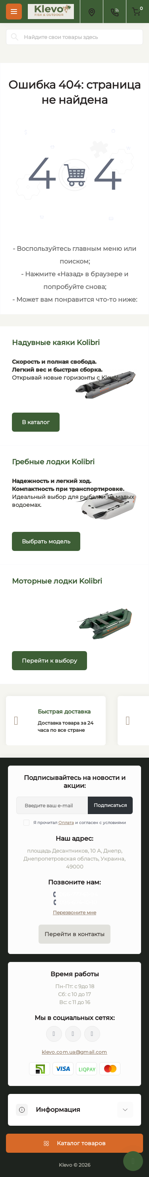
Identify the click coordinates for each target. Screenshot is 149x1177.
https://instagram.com (92, 1034)
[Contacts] (114, 11)
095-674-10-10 (78, 902)
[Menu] (14, 11)
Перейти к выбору (49, 660)
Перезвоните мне (74, 912)
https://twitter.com (73, 1034)
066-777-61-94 (78, 894)
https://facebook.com (54, 1034)
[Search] (14, 37)
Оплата (66, 822)
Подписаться (110, 805)
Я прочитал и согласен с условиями (79, 823)
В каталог (36, 422)
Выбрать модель (46, 541)
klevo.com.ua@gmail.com (74, 1052)
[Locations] (91, 11)
